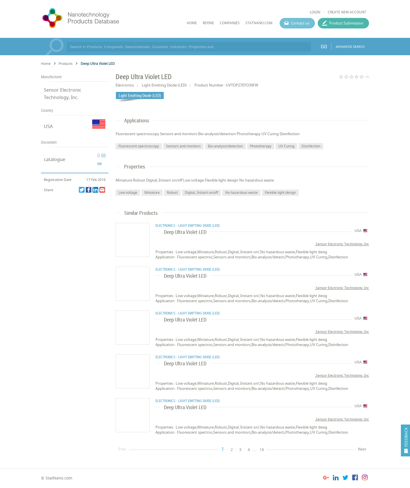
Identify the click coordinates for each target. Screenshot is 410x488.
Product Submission (346, 23)
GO (324, 46)
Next (362, 449)
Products (66, 63)
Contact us (300, 23)
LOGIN (315, 12)
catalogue (54, 159)
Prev (122, 449)
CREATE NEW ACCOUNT (347, 12)
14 (262, 449)
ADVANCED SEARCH (350, 46)
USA (48, 126)
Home (46, 63)
